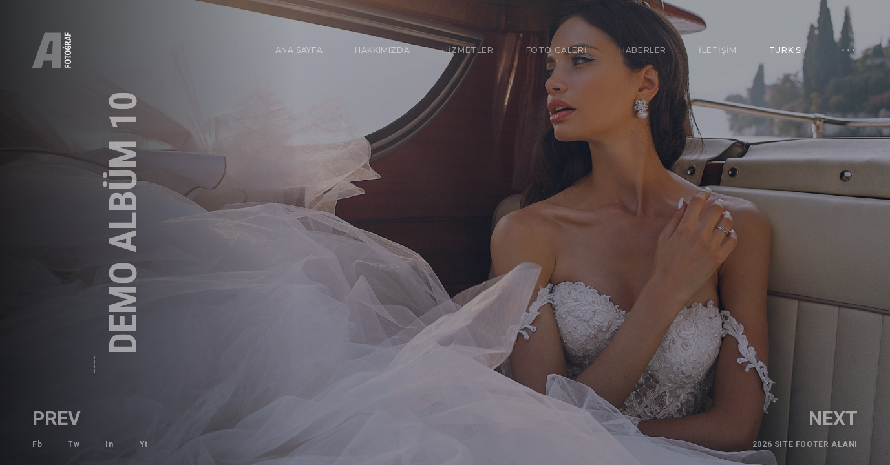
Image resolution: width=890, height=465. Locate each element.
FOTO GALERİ (557, 50)
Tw (73, 444)
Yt (144, 444)
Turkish (784, 46)
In (109, 444)
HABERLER (642, 50)
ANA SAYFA (299, 50)
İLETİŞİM (717, 49)
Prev (34, 418)
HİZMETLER (467, 50)
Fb (37, 444)
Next (855, 418)
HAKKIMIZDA (382, 50)
